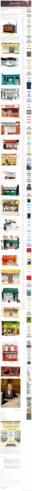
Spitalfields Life (16, 3)
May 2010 (23, 283)
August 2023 (23, 83)
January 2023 (23, 92)
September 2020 (23, 127)
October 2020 (23, 126)
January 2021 (23, 122)
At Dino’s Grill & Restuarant (3, 418)
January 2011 (23, 273)
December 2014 (23, 214)
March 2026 (23, 44)
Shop (28, 7)
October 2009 (23, 292)
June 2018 (23, 161)
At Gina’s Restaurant (2, 412)
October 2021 (23, 111)
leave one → (6, 456)
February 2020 (23, 136)
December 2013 (23, 229)
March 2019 (23, 150)
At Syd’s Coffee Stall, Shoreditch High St (4, 419)
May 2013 (23, 238)
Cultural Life (23, 29)
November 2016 (23, 185)
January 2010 (23, 288)
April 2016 (23, 194)
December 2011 (23, 259)
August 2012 (23, 249)
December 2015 (23, 199)
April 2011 (23, 269)
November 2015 (23, 200)
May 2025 (23, 57)
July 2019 (23, 145)
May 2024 (23, 72)
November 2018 (23, 155)
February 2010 (23, 287)
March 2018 (23, 165)
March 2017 (23, 180)
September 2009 (23, 293)
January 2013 (23, 243)
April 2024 (23, 73)
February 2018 (23, 166)
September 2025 (23, 52)
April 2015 (23, 209)
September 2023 (23, 82)
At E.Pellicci (2, 416)
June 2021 (23, 116)
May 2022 (23, 102)
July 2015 (23, 205)
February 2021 (23, 121)
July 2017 (23, 175)
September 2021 (23, 112)
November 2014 (23, 215)
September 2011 (23, 263)
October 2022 (23, 96)
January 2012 (23, 258)
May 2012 (23, 253)
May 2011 (23, 268)
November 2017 (23, 170)
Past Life (23, 35)
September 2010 (23, 278)
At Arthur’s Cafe (2, 414)
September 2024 (23, 67)
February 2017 (23, 181)
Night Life (23, 34)
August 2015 (23, 204)
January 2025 (23, 62)
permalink (8, 465)
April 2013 (23, 239)
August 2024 (23, 68)
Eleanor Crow (19, 409)
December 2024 (23, 63)
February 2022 (23, 106)
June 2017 (23, 176)
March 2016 (23, 195)
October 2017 (23, 171)
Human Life (23, 30)
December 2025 (23, 48)
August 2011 (23, 264)
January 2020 (23, 137)
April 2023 (23, 88)
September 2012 (23, 248)
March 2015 (23, 210)
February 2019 (23, 151)
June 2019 (23, 146)
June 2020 (23, 131)
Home (26, 7)
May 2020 (23, 132)
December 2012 (23, 244)
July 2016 (23, 190)
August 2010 (23, 279)
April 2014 (23, 224)
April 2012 (23, 254)
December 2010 (23, 274)
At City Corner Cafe (2, 415)
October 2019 (23, 141)
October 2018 (23, 156)
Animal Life (23, 25)
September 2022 (23, 97)
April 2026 (23, 43)
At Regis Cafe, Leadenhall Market (4, 417)
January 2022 (23, 107)
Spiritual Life (23, 39)
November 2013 (23, 230)
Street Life (23, 40)
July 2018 (23, 160)
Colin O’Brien (19, 410)
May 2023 (23, 87)
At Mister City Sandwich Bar (3, 413)
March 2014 (23, 225)
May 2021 (23, 117)
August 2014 (23, 219)
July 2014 (23, 220)
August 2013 (23, 234)
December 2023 (23, 78)
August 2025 (23, 53)
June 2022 (23, 101)
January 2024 (23, 77)
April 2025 (23, 58)
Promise (30, 7)
